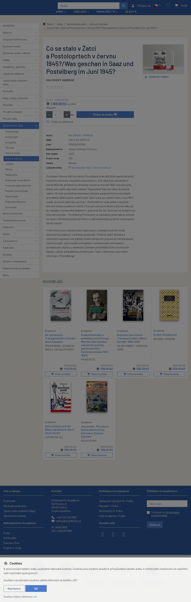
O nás (7, 533)
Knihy (60, 28)
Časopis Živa (11, 542)
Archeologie (11, 141)
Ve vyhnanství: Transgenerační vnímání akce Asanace (60, 343)
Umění (6, 238)
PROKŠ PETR (88, 364)
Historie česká (12, 157)
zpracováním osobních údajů (165, 514)
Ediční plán (10, 537)
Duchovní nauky (11, 51)
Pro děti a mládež (12, 116)
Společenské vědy (13, 130)
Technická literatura (14, 224)
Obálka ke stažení (156, 81)
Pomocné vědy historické (18, 190)
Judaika (9, 168)
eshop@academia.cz (66, 520)
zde (35, 596)
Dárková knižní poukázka (16, 273)
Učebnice (8, 231)
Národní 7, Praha (108, 506)
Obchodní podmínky (15, 506)
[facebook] (102, 534)
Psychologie (11, 201)
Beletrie (7, 37)
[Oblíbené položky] (167, 8)
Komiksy (7, 259)
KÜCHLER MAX (89, 445)
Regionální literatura (15, 206)
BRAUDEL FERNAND (164, 343)
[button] (157, 8)
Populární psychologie (16, 195)
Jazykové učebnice (13, 78)
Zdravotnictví (10, 245)
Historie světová (13, 163)
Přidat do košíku (105, 119)
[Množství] (58, 119)
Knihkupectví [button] (106, 16)
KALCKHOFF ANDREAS (60, 84)
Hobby (6, 64)
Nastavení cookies (15, 515)
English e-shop (12, 547)
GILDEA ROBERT (125, 350)
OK (36, 588)
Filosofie (9, 152)
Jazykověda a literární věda (15, 87)
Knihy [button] (60, 16)
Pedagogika (11, 179)
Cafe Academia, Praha (112, 515)
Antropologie (12, 136)
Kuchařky (8, 95)
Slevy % (131, 16)
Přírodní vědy (10, 123)
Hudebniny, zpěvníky (14, 71)
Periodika (8, 109)
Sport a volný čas (12, 218)
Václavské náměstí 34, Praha (116, 501)
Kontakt (56, 491)
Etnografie (10, 147)
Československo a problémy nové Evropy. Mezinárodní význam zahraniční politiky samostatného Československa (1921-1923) (95, 350)
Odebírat (154, 524)
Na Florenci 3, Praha (111, 510)
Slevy (6, 279)
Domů (48, 28)
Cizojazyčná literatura (15, 44)
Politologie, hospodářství (18, 184)
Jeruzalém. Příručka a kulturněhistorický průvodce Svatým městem (95, 436)
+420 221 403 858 (63, 517)
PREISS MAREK (53, 350)
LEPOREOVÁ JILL (54, 441)
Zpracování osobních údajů (19, 510)
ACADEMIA (9, 30)
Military (8, 174)
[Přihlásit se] (141, 8)
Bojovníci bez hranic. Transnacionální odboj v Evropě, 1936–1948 (132, 343)
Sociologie (10, 211)
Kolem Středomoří (165, 339)
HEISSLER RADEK (63, 354)
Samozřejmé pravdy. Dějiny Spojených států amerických (59, 434)
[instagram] (113, 534)
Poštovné (9, 501)
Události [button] (80, 16)
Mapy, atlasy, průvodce (15, 102)
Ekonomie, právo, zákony (16, 57)
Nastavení (14, 588)
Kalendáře (8, 252)
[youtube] (123, 534)
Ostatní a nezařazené (15, 266)
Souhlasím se (165, 514)
